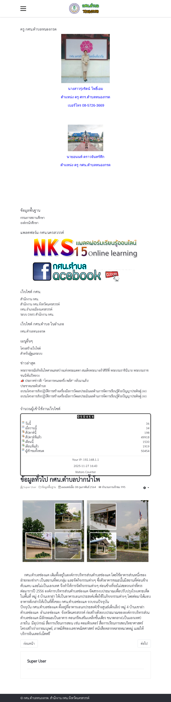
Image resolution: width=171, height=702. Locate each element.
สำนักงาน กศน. (29, 299)
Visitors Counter (85, 472)
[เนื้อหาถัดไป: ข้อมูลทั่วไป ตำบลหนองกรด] (144, 644)
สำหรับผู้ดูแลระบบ (31, 353)
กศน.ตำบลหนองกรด (32, 331)
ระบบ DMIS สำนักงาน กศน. (37, 314)
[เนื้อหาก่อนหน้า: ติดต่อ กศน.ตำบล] (29, 644)
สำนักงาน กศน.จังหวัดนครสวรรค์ (40, 304)
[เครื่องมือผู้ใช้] (146, 487)
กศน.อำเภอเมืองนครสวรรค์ (36, 309)
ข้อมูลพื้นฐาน (49, 487)
